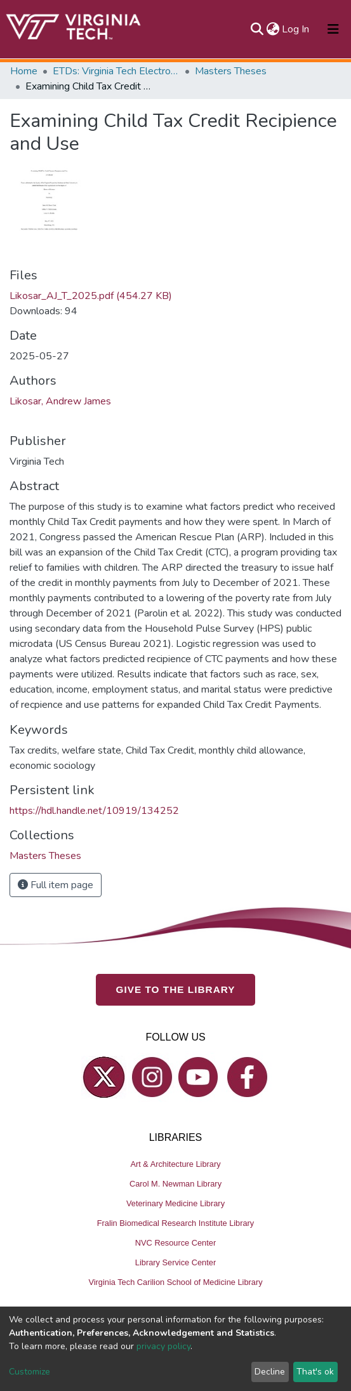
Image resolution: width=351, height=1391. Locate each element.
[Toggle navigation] (333, 29)
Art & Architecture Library (175, 1164)
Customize (29, 1372)
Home (23, 71)
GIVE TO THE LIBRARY (175, 989)
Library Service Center (175, 1262)
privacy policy (163, 1346)
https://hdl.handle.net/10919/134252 (94, 811)
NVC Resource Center (175, 1243)
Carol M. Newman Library (175, 1183)
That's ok (315, 1372)
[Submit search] (257, 29)
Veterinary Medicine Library (175, 1203)
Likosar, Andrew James (60, 401)
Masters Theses (231, 71)
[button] (273, 29)
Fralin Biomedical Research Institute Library (176, 1223)
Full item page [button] (55, 885)
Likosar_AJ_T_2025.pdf (91, 296)
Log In (296, 29)
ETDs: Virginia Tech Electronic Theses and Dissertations (116, 71)
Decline (270, 1372)
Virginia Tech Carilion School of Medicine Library (175, 1282)
